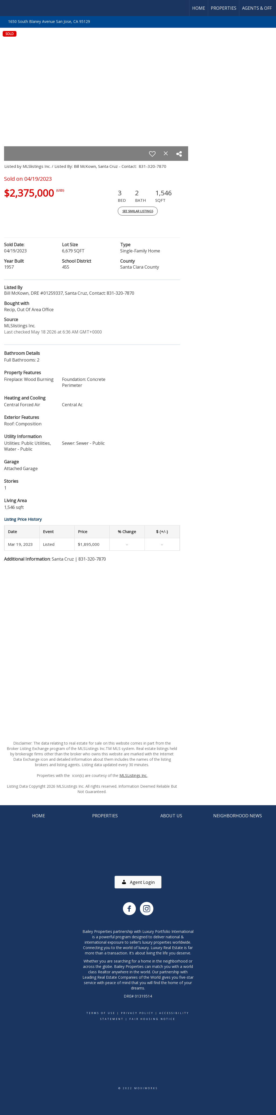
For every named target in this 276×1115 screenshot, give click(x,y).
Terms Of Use (101, 1013)
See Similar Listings (137, 211)
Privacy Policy (137, 1013)
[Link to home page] (7, 8)
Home (198, 8)
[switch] (152, 154)
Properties (223, 8)
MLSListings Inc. (133, 775)
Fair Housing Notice (152, 1019)
